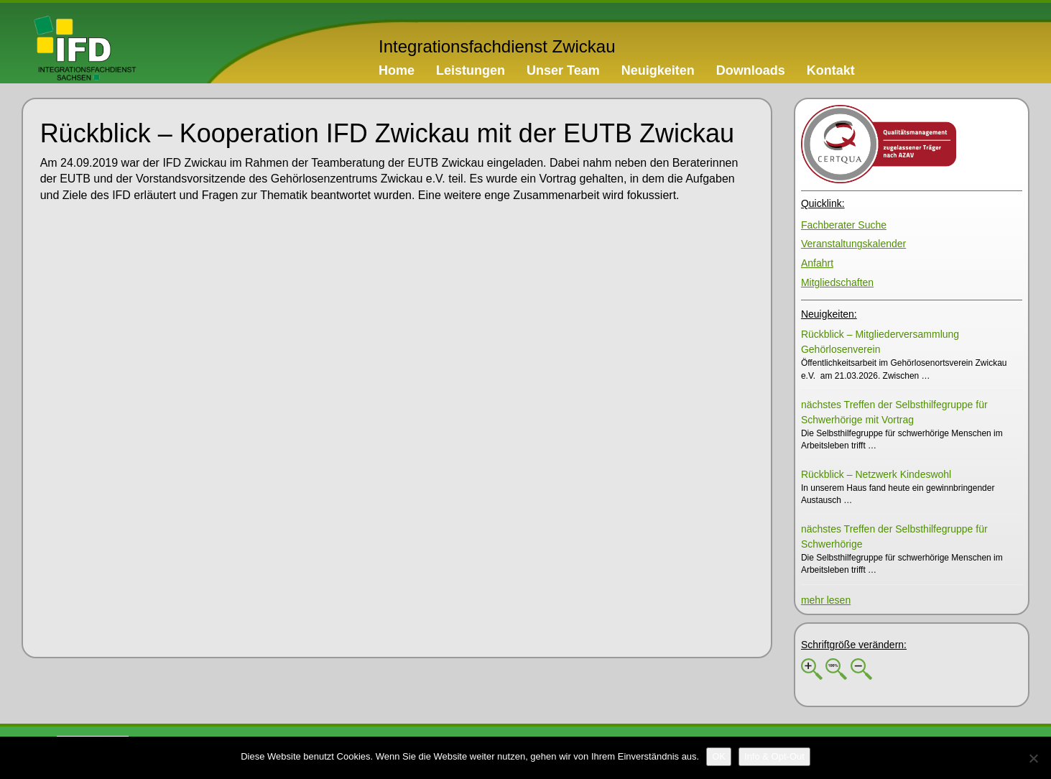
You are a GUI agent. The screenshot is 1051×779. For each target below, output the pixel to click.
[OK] (718, 756)
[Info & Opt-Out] (774, 756)
